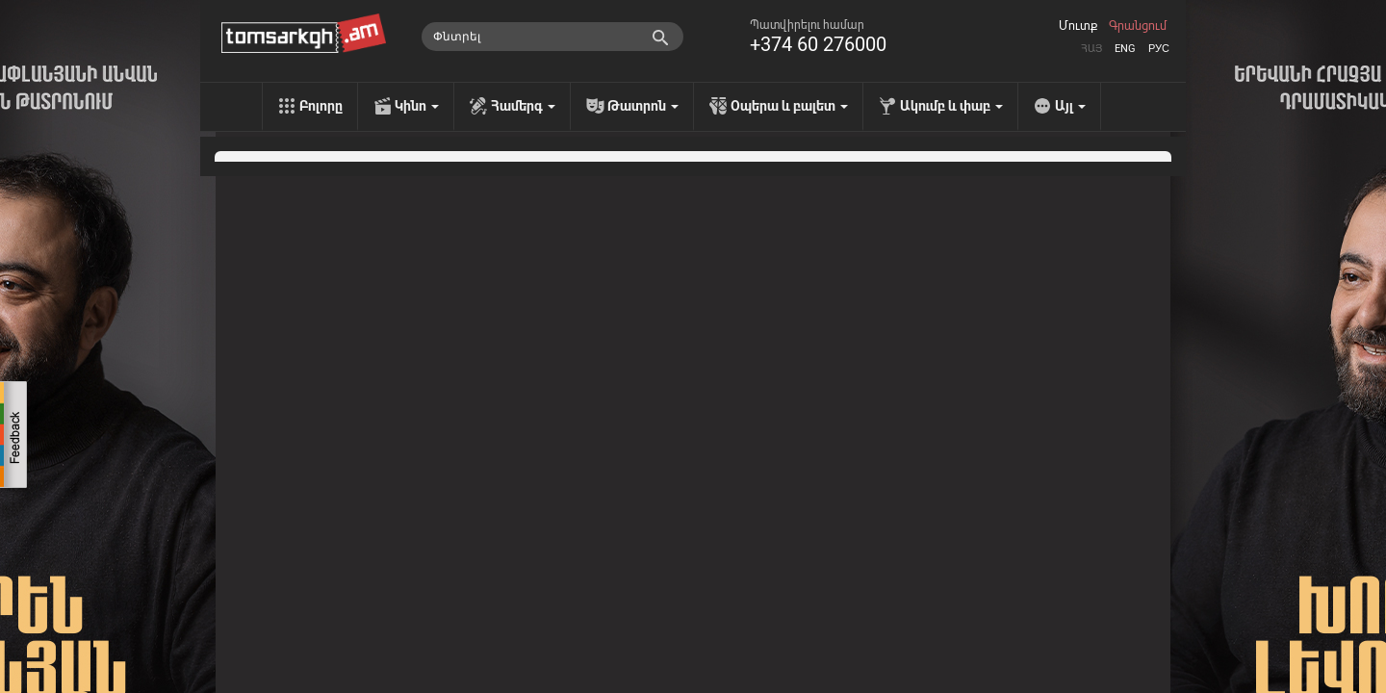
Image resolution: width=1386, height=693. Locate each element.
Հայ (1091, 48)
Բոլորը (321, 106)
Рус (1158, 48)
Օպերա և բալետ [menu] (789, 106)
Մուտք (1078, 26)
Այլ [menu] (1070, 106)
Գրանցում (1138, 26)
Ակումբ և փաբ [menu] (951, 106)
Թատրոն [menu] (643, 106)
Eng (1125, 48)
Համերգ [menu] (523, 106)
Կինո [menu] (417, 106)
